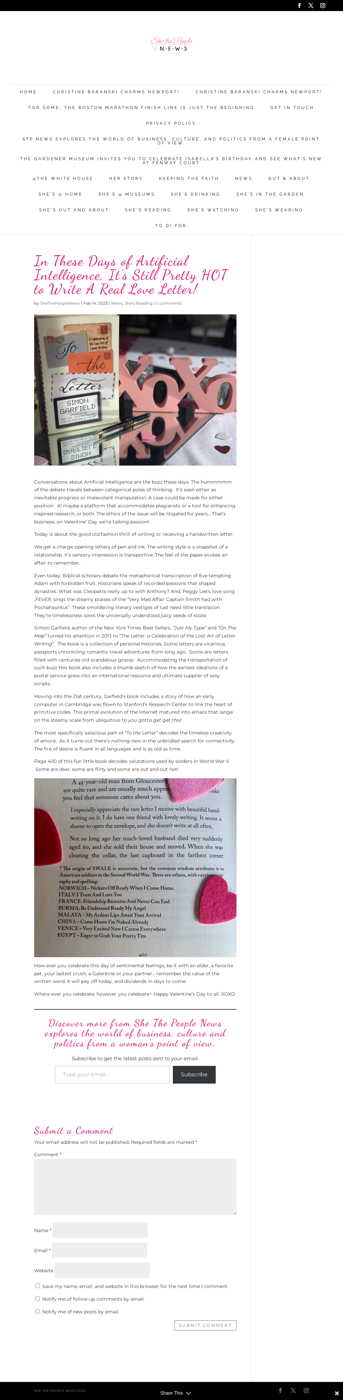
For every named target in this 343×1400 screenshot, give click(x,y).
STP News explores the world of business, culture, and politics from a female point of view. (171, 141)
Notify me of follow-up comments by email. (93, 1299)
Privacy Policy (171, 123)
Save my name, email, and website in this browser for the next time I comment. (135, 1286)
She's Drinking (196, 194)
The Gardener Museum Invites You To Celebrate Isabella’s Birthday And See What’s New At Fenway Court (171, 161)
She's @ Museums (126, 194)
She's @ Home (61, 194)
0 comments (169, 303)
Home (28, 92)
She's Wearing (279, 210)
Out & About (289, 179)
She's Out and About (74, 210)
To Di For (171, 226)
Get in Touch (292, 108)
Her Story (126, 179)
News (244, 179)
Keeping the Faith (189, 179)
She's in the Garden (270, 194)
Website (43, 1271)
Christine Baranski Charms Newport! (116, 92)
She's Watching (213, 210)
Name (42, 1230)
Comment (47, 1155)
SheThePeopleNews (60, 303)
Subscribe (194, 1074)
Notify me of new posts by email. (80, 1312)
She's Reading (148, 210)
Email (42, 1250)
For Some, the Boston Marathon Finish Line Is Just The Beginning (141, 108)
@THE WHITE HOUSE (62, 179)
